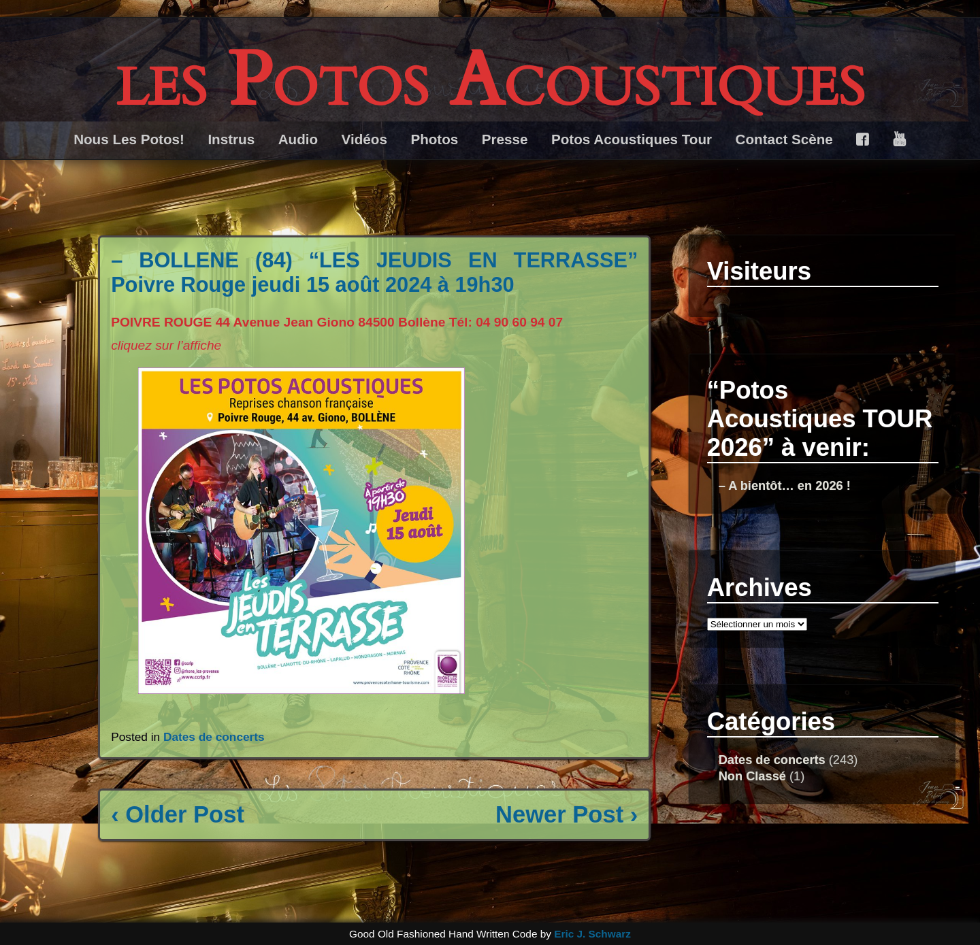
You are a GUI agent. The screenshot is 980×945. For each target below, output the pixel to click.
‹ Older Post (177, 814)
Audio (298, 139)
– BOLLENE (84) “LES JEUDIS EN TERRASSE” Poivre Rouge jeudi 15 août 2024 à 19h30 (374, 272)
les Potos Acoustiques (490, 81)
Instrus (231, 139)
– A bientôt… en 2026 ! (785, 485)
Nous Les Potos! (129, 139)
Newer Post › (566, 814)
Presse (505, 139)
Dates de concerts (214, 737)
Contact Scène (784, 139)
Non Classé (752, 776)
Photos (434, 139)
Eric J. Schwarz (592, 934)
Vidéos (364, 139)
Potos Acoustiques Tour (631, 139)
